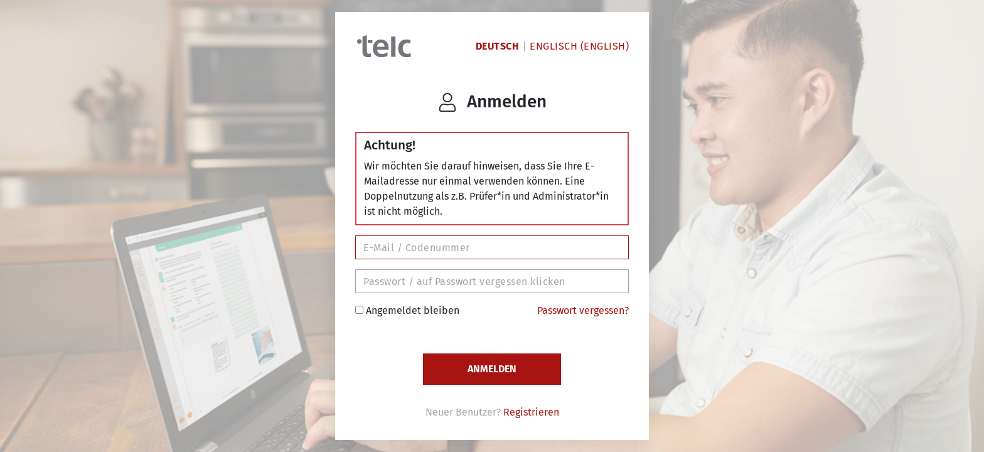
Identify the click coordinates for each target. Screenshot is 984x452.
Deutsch (498, 46)
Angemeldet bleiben (407, 310)
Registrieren (531, 412)
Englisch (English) (579, 46)
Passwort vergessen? (583, 310)
